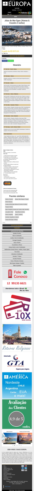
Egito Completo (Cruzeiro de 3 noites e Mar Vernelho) (17, 209)
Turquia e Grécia (9, 207)
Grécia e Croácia (9, 199)
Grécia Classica (8, 201)
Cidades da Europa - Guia (7, 468)
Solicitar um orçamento (17, 56)
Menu (15, 16)
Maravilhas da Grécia (20, 212)
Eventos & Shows (6, 470)
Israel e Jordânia (18, 214)
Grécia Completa (9, 214)
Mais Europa (7, 486)
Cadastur (5, 467)
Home (4, 465)
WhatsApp (11, 60)
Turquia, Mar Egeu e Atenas (11, 219)
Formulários (5, 472)
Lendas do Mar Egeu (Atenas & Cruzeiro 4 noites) (16, 204)
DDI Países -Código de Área (8, 469)
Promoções (17, 228)
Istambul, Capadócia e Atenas (12, 217)
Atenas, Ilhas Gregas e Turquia (21, 199)
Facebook (5, 60)
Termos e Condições (6, 479)
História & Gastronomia (7, 473)
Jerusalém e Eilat (9, 212)
